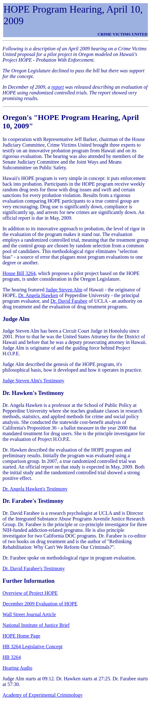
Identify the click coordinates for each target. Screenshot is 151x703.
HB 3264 (12, 657)
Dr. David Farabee (68, 301)
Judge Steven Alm (64, 289)
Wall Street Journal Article (29, 614)
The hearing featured (24, 289)
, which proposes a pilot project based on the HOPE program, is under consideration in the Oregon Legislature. (71, 276)
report (58, 87)
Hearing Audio (17, 668)
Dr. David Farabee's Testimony (34, 568)
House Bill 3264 (19, 273)
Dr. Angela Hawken (38, 295)
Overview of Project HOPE (30, 593)
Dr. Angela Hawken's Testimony (35, 489)
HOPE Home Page (21, 635)
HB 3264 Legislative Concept (33, 646)
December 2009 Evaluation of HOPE (40, 603)
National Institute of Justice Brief (36, 625)
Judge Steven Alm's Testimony (33, 380)
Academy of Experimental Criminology (43, 695)
